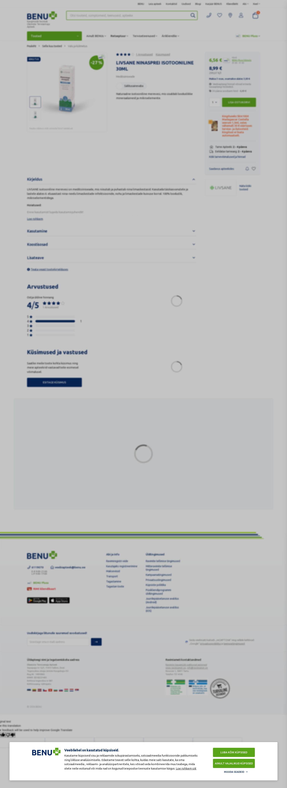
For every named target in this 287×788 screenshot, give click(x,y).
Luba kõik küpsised (233, 752)
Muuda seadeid (234, 771)
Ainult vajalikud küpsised (234, 763)
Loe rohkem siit (186, 768)
